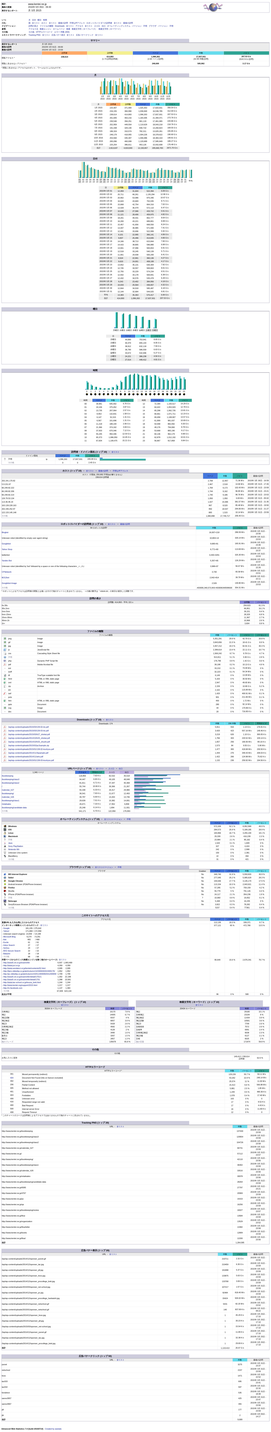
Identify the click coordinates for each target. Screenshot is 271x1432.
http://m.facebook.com (12, 988)
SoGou (6, 948)
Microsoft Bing (9, 937)
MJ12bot (5, 577)
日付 (34, 20)
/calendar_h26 (8, 797)
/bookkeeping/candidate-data (14, 807)
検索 (68, 29)
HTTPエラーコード (44, 32)
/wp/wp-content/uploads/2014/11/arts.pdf (25, 757)
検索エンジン (45, 29)
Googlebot (6, 544)
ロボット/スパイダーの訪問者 (99, 23)
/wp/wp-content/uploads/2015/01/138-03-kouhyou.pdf (31, 760)
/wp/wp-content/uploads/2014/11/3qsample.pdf (28, 753)
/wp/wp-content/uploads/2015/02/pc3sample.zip (28, 745)
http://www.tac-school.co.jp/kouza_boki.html (22, 982)
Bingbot (5, 532)
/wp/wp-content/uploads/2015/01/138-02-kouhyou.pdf (31, 749)
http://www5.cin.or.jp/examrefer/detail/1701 (21, 979)
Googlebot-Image (9, 583)
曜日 (39, 20)
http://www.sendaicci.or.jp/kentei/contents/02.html (24, 968)
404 (11, 1078)
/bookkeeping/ (8, 793)
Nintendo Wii (13, 849)
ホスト (44, 23)
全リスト (36, 23)
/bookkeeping (7, 776)
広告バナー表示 (58, 35)
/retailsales (6, 804)
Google (6, 928)
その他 (31, 32)
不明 (145, 26)
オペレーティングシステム (118, 26)
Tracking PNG (35, 35)
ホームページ (59, 29)
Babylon (6, 954)
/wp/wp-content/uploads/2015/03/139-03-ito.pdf (28, 731)
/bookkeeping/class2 (10, 783)
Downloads (59, 26)
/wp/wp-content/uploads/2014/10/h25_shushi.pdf (29, 742)
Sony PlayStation (15, 846)
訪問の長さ (33, 26)
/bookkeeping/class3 (10, 779)
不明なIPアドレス (77, 23)
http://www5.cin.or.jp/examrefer (16, 963)
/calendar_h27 (8, 790)
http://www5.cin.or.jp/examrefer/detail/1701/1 (22, 977)
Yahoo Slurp (7, 549)
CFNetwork (6, 572)
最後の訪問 (63, 23)
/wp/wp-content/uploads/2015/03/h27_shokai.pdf (29, 734)
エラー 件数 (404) (62, 32)
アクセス (79, 26)
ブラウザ (152, 26)
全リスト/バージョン (113, 819)
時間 (45, 20)
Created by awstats (53, 1429)
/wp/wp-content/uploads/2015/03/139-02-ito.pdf (28, 727)
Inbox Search (9, 945)
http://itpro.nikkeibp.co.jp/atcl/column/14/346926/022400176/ (29, 971)
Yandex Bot (7, 561)
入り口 (97, 26)
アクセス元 (33, 29)
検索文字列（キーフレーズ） (84, 29)
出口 (104, 26)
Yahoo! (6, 931)
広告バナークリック (84, 35)
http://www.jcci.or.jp (11, 965)
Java (10, 843)
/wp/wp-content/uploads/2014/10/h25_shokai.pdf (29, 738)
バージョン (137, 26)
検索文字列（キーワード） (110, 29)
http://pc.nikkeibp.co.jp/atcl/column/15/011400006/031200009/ (29, 974)
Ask (4, 939)
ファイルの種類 (46, 26)
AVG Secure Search (11, 951)
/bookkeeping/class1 (10, 800)
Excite (6, 942)
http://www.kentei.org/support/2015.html (20, 985)
